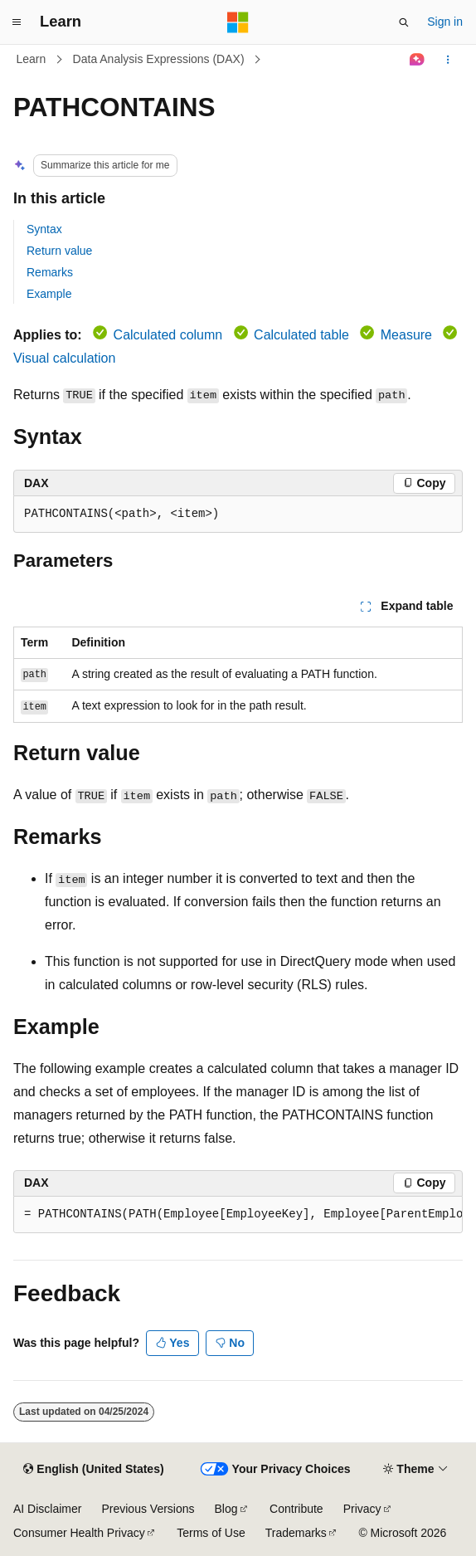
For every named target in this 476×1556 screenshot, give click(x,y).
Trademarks (296, 1532)
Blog (226, 1508)
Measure (406, 335)
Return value (59, 250)
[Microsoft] (238, 22)
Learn (31, 59)
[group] (238, 1215)
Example (49, 293)
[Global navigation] (16, 22)
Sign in (445, 21)
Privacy (362, 1508)
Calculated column (168, 335)
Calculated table (301, 335)
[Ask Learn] (417, 59)
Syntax (44, 229)
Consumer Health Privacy (79, 1532)
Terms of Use (211, 1532)
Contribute (296, 1508)
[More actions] (448, 59)
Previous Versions (147, 1508)
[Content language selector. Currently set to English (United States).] (93, 1469)
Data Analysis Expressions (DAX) (159, 59)
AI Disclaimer (47, 1508)
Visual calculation (64, 358)
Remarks (50, 272)
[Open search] (403, 22)
